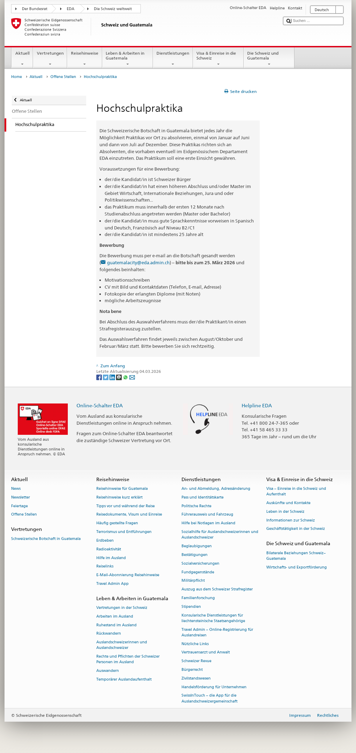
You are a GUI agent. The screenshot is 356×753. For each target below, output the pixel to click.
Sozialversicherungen (200, 563)
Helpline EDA (257, 405)
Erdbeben (105, 540)
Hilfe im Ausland (111, 558)
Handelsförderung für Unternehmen (213, 687)
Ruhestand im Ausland (116, 625)
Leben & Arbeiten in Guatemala (128, 58)
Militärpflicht (193, 581)
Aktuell (22, 58)
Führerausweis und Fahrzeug (207, 514)
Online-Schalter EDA (99, 405)
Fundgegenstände (197, 572)
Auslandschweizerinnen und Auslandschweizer (121, 645)
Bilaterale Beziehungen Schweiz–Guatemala (296, 556)
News (16, 488)
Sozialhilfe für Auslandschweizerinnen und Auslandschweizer (219, 535)
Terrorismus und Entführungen (124, 532)
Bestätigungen (194, 554)
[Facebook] (99, 376)
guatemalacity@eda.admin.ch (138, 262)
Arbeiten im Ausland (114, 616)
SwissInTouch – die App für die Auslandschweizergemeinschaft (209, 698)
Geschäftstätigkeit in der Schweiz (295, 529)
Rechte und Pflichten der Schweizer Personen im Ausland (128, 659)
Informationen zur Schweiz (290, 520)
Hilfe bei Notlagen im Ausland (208, 523)
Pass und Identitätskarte (202, 497)
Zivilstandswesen (196, 678)
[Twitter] (106, 376)
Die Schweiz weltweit (113, 9)
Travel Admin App (112, 583)
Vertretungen (50, 58)
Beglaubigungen (196, 546)
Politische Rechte (196, 506)
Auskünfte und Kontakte (288, 503)
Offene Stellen (63, 76)
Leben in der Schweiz (285, 511)
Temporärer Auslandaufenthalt (124, 679)
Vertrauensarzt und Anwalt (205, 652)
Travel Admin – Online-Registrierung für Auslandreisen (217, 632)
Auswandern (107, 671)
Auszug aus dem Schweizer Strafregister (217, 589)
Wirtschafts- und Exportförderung (296, 567)
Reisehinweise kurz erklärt (119, 497)
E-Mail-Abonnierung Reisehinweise (127, 575)
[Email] (132, 376)
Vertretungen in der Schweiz (121, 607)
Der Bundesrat (34, 9)
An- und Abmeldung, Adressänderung (215, 488)
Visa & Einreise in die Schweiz (218, 58)
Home (16, 76)
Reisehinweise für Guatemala (122, 488)
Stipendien (191, 606)
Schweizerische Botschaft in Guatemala (46, 538)
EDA (70, 9)
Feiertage (19, 506)
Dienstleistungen (173, 58)
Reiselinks (104, 566)
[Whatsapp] (126, 376)
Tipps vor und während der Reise (125, 506)
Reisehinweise (84, 58)
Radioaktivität (108, 549)
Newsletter (20, 497)
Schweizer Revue (196, 661)
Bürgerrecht (192, 669)
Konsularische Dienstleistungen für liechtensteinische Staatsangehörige (213, 618)
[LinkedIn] (113, 376)
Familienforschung (198, 598)
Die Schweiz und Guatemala (269, 58)
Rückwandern (108, 634)
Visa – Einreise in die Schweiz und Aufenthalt (296, 491)
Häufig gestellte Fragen (117, 523)
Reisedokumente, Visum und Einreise (129, 514)
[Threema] (119, 376)
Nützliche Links (195, 644)
